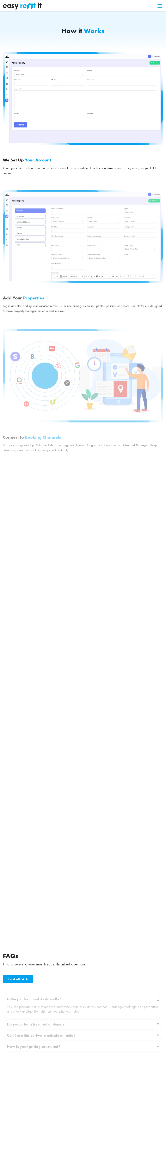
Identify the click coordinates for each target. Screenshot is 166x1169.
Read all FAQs (18, 979)
